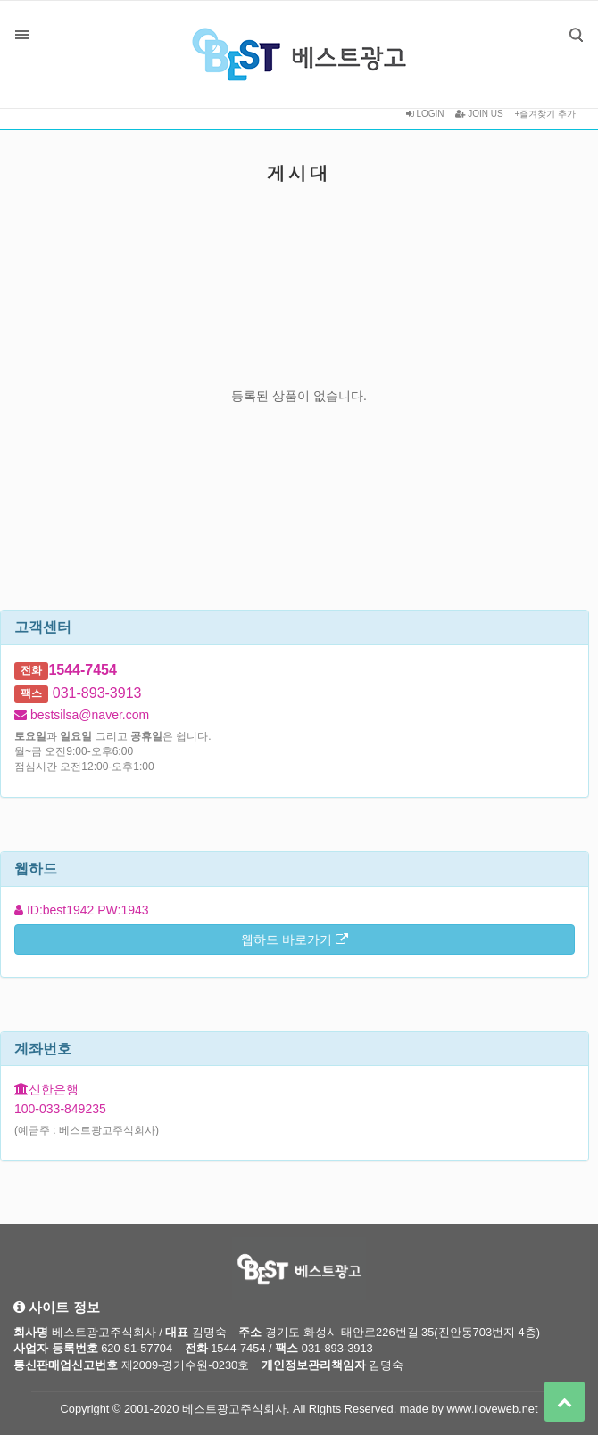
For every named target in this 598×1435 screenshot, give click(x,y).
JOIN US (478, 114)
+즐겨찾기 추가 (545, 114)
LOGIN (425, 114)
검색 (562, 21)
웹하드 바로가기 (294, 939)
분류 (22, 34)
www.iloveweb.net (492, 1408)
